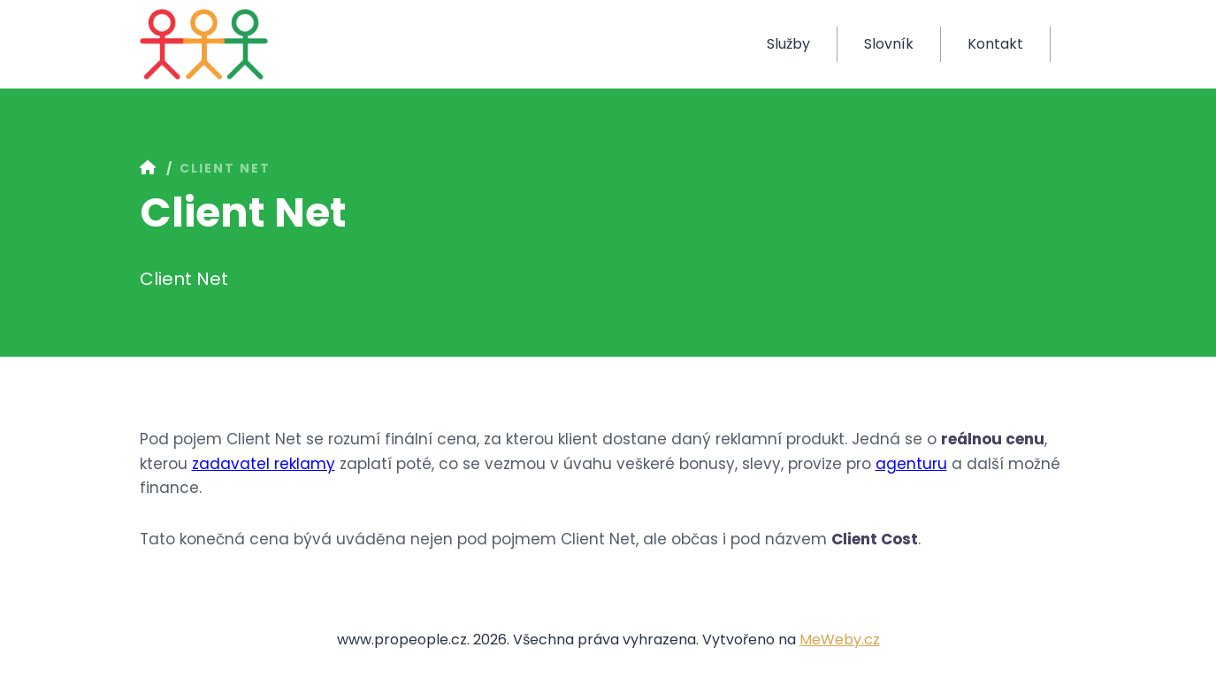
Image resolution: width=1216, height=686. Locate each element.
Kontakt (995, 44)
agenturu (911, 463)
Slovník (889, 44)
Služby (788, 44)
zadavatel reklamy (263, 463)
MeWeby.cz (839, 639)
